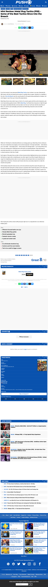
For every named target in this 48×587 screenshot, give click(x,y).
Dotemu (7, 8)
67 (8, 437)
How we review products (6, 260)
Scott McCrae (11, 24)
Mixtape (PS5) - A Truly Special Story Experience (17, 508)
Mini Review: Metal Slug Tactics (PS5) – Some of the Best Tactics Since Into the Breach (21, 14)
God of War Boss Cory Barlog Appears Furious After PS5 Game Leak (21, 494)
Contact (29, 515)
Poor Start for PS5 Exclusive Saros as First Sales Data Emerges (20, 486)
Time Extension (22, 574)
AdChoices (34, 569)
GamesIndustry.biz (25, 576)
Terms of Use (43, 515)
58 (8, 429)
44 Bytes (29, 569)
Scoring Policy (4, 262)
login (25, 349)
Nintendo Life (9, 574)
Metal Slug (23, 103)
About (7, 515)
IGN (45, 574)
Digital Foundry (31, 574)
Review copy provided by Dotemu (8, 259)
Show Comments (24, 336)
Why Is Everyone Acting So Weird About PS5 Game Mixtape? (19, 497)
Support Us (23, 515)
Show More (24, 556)
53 (8, 444)
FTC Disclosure (30, 280)
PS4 (2, 366)
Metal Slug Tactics (17, 8)
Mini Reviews (25, 8)
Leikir (2, 372)
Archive (18, 517)
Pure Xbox (15, 574)
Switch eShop (5, 366)
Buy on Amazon (24, 394)
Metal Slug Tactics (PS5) (25, 271)
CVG (32, 576)
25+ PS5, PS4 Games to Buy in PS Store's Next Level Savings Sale (21, 489)
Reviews (2, 8)
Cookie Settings (25, 517)
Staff (11, 515)
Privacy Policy (35, 515)
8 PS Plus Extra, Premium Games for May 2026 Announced (19, 505)
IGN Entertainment (19, 569)
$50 (24, 398)
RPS (35, 576)
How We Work (16, 515)
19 (26, 287)
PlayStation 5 (3, 363)
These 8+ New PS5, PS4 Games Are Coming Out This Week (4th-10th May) (22, 503)
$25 (33, 398)
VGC (19, 576)
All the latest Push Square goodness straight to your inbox (24, 581)
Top (3, 515)
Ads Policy (13, 517)
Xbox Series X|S (11, 366)
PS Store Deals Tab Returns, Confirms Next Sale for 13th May (19, 483)
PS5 (11, 8)
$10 (42, 398)
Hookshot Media (8, 569)
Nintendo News (39, 574)
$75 (15, 398)
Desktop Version (33, 517)
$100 (6, 398)
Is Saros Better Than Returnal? (12, 492)
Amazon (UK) (29, 274)
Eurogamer (14, 576)
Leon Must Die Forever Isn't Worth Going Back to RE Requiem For (21, 500)
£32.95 (23, 274)
